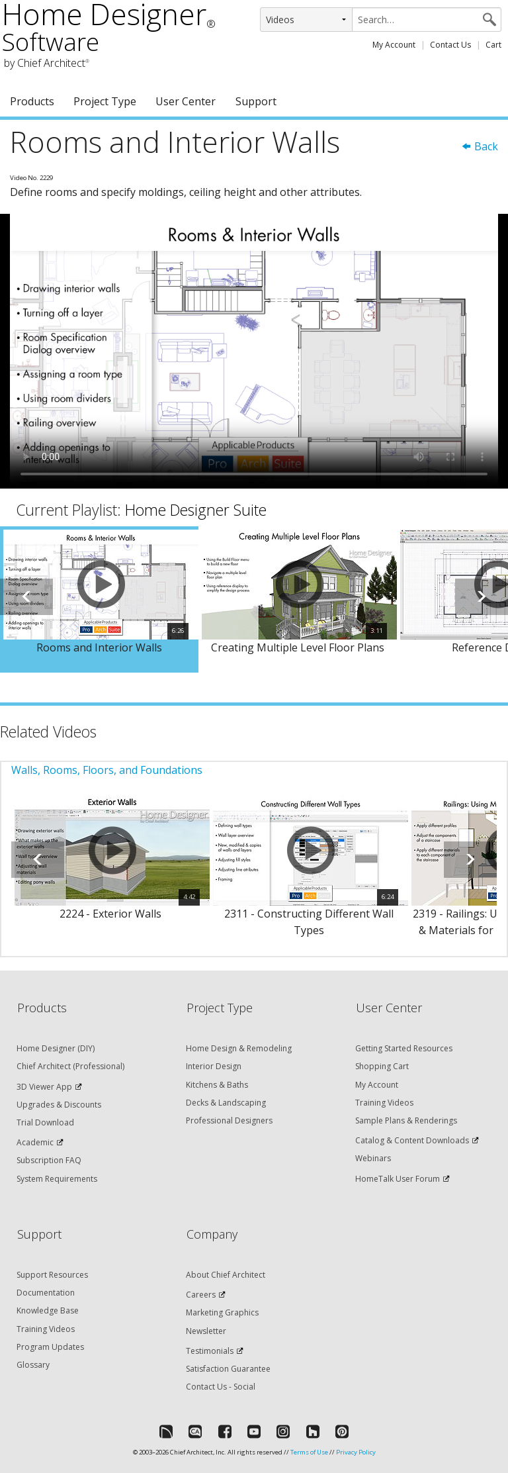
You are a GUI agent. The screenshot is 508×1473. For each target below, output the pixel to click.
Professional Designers (229, 1120)
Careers (201, 1294)
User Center (185, 101)
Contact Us (450, 44)
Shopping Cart (382, 1066)
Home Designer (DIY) (56, 1048)
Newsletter (206, 1331)
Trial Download (45, 1122)
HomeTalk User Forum (397, 1178)
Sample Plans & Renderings (406, 1120)
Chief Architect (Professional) (70, 1066)
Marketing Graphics (222, 1312)
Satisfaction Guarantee (228, 1368)
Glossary (33, 1364)
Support (255, 101)
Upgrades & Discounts (59, 1104)
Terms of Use (309, 1452)
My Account (393, 44)
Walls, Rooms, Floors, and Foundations (106, 770)
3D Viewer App (44, 1086)
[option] (99, 599)
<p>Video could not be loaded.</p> (254, 351)
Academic (35, 1142)
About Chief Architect (225, 1274)
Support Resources (52, 1274)
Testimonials (209, 1350)
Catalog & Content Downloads (412, 1140)
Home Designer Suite (196, 509)
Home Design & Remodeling (239, 1048)
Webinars (373, 1158)
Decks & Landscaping (226, 1102)
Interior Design (213, 1066)
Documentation (46, 1292)
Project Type (104, 101)
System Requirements (57, 1178)
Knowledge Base (48, 1310)
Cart (493, 44)
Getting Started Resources (403, 1048)
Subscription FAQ (49, 1160)
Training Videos (384, 1102)
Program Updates (50, 1347)
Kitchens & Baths (217, 1084)
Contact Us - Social (220, 1386)
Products (32, 101)
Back (479, 146)
